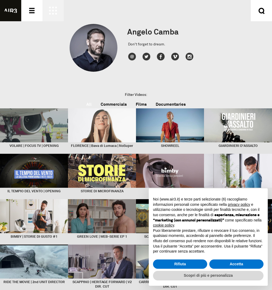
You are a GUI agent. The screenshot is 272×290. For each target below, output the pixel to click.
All (89, 104)
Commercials (114, 104)
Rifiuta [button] (180, 264)
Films (141, 104)
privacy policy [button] (239, 204)
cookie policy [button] (163, 225)
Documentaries (171, 104)
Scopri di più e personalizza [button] (208, 275)
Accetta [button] (236, 264)
